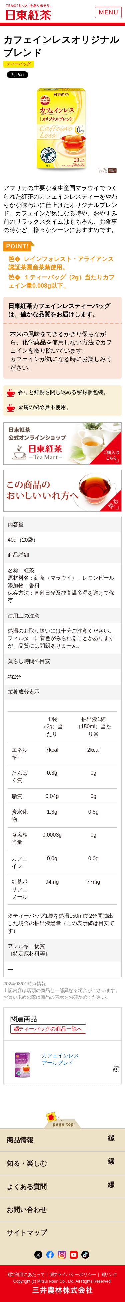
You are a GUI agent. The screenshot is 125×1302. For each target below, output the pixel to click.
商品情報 (20, 1140)
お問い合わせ (27, 1209)
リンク (110, 1274)
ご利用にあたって (27, 1274)
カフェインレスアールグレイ (42, 1065)
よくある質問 (27, 1186)
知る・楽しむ (27, 1163)
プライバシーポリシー (74, 1274)
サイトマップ (27, 1232)
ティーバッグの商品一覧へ (50, 1029)
